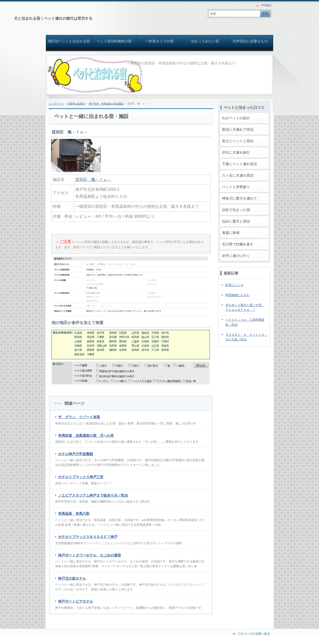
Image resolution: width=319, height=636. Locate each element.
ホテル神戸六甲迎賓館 (75, 454)
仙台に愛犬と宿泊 (236, 221)
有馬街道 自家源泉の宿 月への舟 (86, 435)
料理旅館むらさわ (237, 295)
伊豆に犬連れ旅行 (236, 152)
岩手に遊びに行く (236, 256)
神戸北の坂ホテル (72, 578)
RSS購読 (266, 5)
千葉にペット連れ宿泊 (239, 164)
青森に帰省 (230, 233)
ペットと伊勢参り (236, 187)
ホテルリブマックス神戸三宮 (80, 477)
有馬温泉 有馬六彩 (73, 514)
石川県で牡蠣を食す (237, 244)
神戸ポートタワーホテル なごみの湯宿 (89, 555)
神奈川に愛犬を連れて (239, 198)
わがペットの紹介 (236, 118)
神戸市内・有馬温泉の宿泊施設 (106, 103)
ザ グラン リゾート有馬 (79, 417)
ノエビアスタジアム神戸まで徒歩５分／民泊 (93, 495)
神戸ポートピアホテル (75, 601)
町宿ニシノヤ (234, 285)
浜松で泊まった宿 (236, 210)
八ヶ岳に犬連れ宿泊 (237, 175)
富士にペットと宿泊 (237, 141)
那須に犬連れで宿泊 (237, 129)
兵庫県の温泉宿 (76, 103)
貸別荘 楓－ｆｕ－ (93, 179)
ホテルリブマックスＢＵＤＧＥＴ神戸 (87, 537)
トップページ (56, 103)
